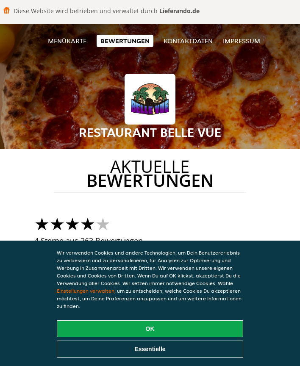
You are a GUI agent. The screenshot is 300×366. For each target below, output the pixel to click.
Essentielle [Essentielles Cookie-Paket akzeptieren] (149, 349)
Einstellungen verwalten (85, 291)
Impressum (241, 40)
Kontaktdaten (188, 40)
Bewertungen (125, 40)
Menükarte (67, 40)
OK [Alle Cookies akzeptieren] (150, 328)
